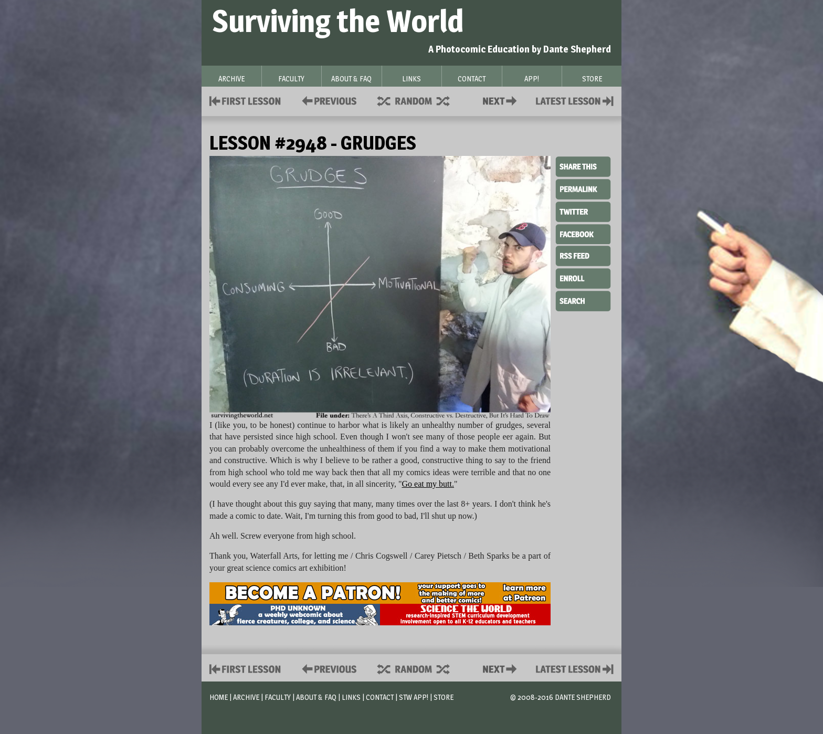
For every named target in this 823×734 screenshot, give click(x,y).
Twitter (583, 211)
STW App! (413, 697)
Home (218, 697)
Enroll (583, 277)
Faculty (278, 697)
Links (351, 697)
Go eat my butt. (428, 483)
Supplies (420, 100)
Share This (583, 167)
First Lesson (245, 100)
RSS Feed (583, 255)
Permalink (583, 189)
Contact (502, 100)
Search (583, 299)
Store (443, 697)
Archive (246, 697)
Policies (327, 100)
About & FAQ (316, 697)
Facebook (583, 233)
